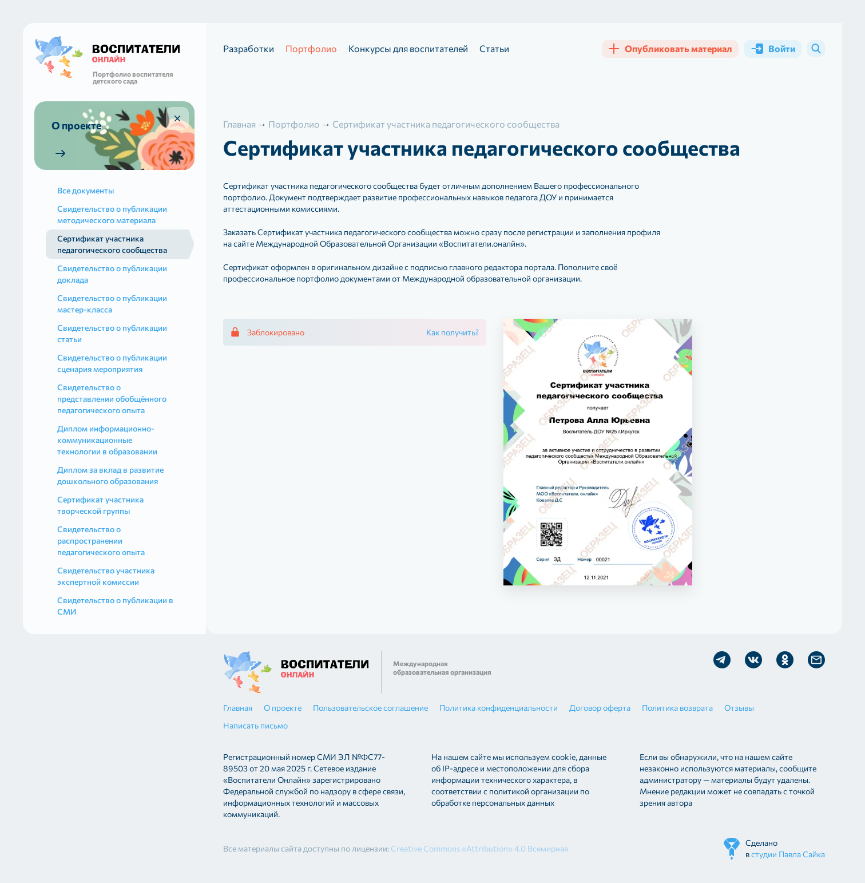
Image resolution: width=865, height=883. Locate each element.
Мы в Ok (784, 659)
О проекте (282, 707)
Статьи (494, 48)
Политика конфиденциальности (498, 707)
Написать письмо (255, 725)
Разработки (248, 48)
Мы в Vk (753, 659)
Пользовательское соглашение (370, 707)
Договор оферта (599, 707)
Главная (237, 707)
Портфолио (311, 48)
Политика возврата (677, 707)
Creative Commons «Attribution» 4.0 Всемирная (479, 848)
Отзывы (739, 707)
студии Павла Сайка (788, 854)
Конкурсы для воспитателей (408, 48)
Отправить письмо (816, 659)
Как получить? (452, 332)
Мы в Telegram (722, 659)
